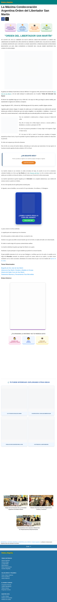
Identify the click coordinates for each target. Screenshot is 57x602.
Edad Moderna (4, 565)
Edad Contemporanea (6, 567)
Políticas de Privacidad (6, 597)
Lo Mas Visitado (5, 596)
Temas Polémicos (5, 578)
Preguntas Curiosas (6, 589)
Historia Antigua (5, 562)
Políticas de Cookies (6, 599)
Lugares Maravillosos (6, 586)
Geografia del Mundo (6, 584)
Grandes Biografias (5, 568)
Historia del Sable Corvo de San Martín (12, 272)
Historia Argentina (5, 560)
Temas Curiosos (5, 588)
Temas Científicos (5, 576)
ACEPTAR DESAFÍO (29, 162)
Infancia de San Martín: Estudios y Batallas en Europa (17, 270)
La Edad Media (4, 563)
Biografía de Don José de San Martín (12, 268)
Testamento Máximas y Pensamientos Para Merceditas (17, 274)
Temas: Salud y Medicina (7, 575)
